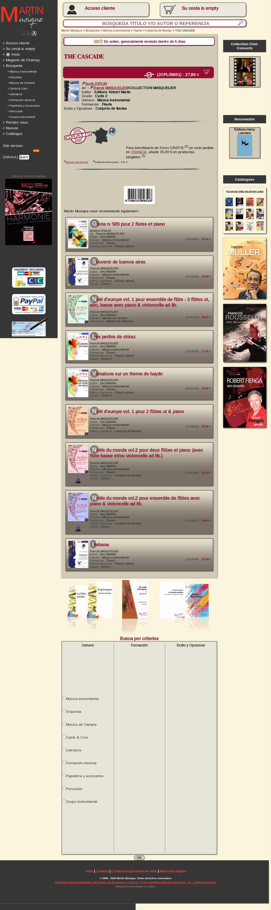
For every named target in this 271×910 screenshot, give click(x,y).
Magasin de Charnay (21, 60)
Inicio (89, 870)
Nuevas (11, 128)
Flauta (137, 30)
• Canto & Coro (17, 88)
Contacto (102, 870)
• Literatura (15, 94)
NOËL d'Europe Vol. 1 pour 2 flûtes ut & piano (138, 410)
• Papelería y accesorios (24, 105)
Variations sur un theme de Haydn (127, 372)
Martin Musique (71, 30)
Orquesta (73, 710)
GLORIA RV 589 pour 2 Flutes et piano (128, 222)
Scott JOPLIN (94, 83)
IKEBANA (100, 543)
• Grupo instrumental (21, 116)
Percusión (74, 787)
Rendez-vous (15, 122)
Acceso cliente (100, 8)
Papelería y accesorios (85, 775)
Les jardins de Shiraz (114, 335)
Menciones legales (173, 870)
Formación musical (81, 762)
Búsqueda (13, 65)
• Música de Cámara (21, 82)
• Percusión (15, 111)
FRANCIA (139, 151)
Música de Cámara (81, 723)
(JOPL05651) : (176, 74)
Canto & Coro (77, 736)
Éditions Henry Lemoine (244, 142)
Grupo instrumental (81, 800)
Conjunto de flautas (158, 30)
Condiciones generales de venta (134, 870)
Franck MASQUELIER (109, 87)
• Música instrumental (22, 71)
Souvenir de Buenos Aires (118, 261)
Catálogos (13, 133)
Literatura (73, 749)
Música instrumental (116, 30)
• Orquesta (15, 77)
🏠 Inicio (11, 54)
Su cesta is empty (19, 49)
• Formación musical (21, 99)
